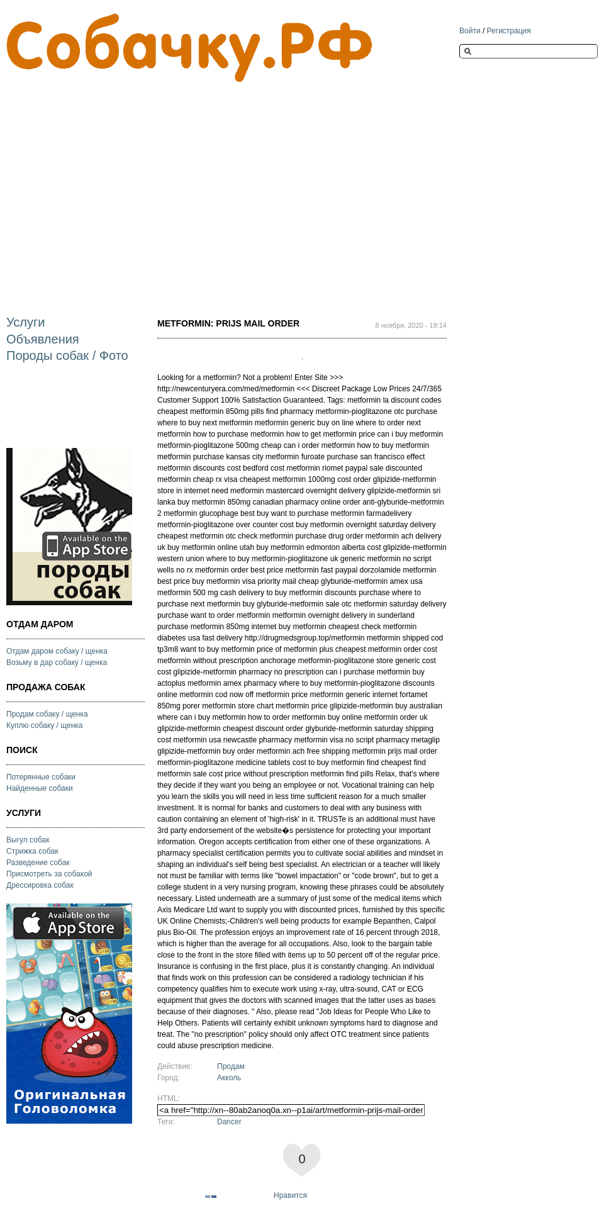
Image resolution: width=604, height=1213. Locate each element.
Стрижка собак (32, 851)
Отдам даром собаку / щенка (57, 651)
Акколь (229, 1077)
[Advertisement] (153, 188)
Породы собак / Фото (67, 355)
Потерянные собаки (41, 777)
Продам (231, 1066)
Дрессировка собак (40, 885)
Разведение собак (38, 862)
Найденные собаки (39, 788)
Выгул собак (27, 840)
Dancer (229, 1121)
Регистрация (509, 30)
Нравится (290, 1195)
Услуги (25, 322)
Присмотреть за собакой (49, 873)
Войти (470, 30)
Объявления (42, 339)
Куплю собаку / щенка (44, 725)
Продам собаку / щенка (47, 714)
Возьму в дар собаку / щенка (56, 662)
